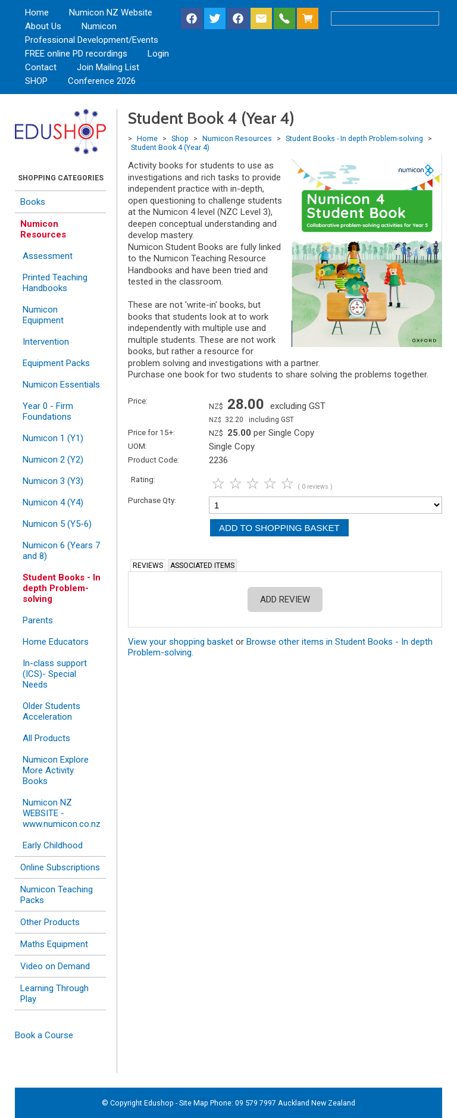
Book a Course (44, 1035)
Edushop (159, 1102)
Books (32, 201)
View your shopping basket (180, 641)
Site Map (193, 1102)
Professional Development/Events (91, 40)
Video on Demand (55, 966)
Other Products (50, 922)
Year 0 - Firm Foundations (48, 411)
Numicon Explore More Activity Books (56, 770)
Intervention (46, 341)
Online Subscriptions (60, 867)
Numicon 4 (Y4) (53, 502)
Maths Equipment (54, 944)
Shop (180, 138)
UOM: (137, 446)
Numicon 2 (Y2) (53, 459)
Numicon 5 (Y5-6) (57, 524)
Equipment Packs (56, 363)
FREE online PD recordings (76, 53)
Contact (41, 67)
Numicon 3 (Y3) (53, 481)
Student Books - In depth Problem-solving (62, 588)
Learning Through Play (54, 993)
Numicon (99, 26)
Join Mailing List (108, 67)
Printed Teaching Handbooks (55, 282)
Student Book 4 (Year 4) (170, 147)
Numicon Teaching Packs (56, 894)
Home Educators (56, 641)
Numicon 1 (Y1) (53, 438)
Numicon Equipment (43, 315)
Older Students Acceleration (51, 711)
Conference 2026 (102, 81)
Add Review (285, 599)
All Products (46, 738)
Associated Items (202, 565)
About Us (43, 26)
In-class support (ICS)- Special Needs (55, 674)
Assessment (48, 256)
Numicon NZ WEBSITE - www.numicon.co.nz (62, 813)
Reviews (148, 565)
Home (37, 12)
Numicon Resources (43, 229)
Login (158, 53)
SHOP (36, 81)
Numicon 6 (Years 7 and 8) (61, 550)
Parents (38, 620)
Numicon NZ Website (110, 12)
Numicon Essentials (61, 384)
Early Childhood (53, 845)
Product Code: (153, 459)
